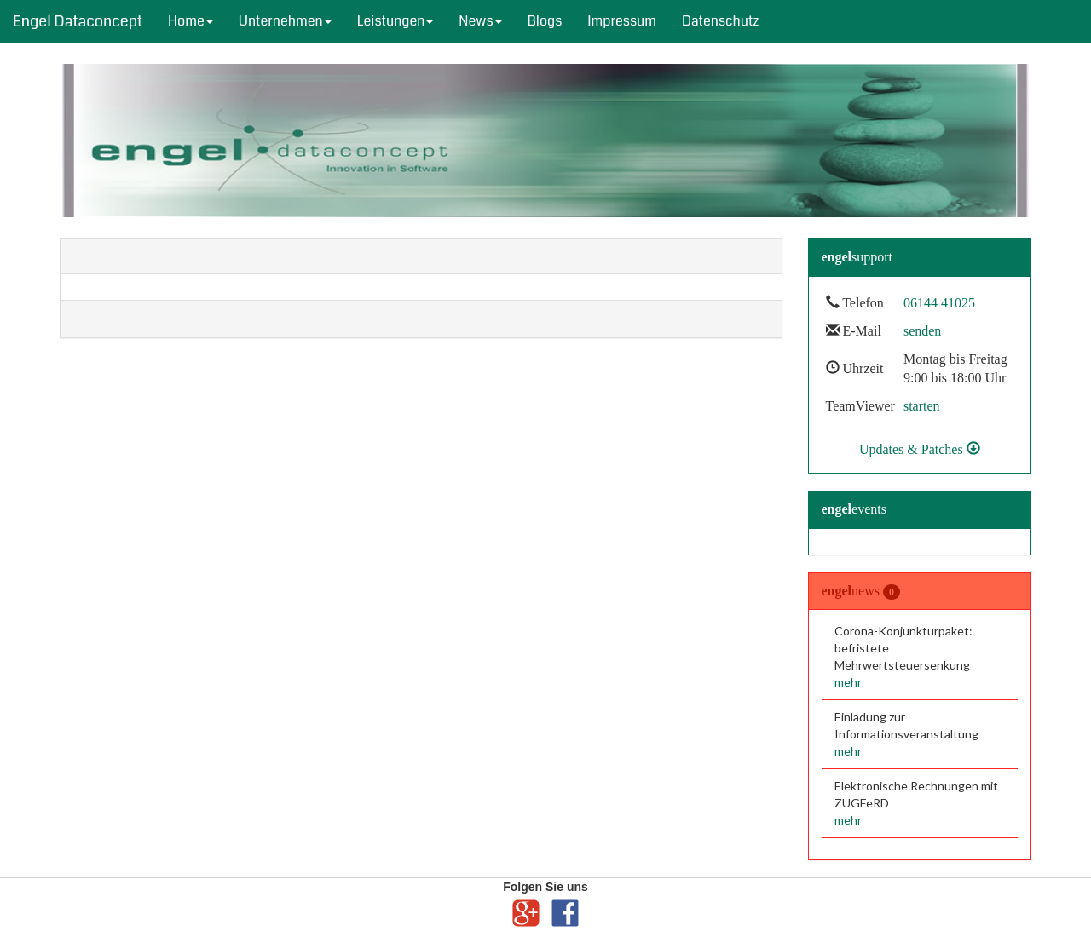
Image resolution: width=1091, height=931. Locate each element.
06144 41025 (939, 303)
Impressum (621, 21)
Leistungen (395, 21)
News (480, 21)
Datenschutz (720, 21)
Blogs (545, 21)
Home (190, 21)
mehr (848, 682)
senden (922, 331)
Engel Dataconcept (77, 21)
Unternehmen (285, 21)
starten (921, 406)
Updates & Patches (919, 449)
